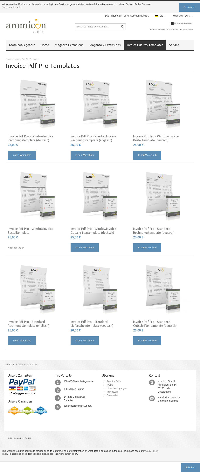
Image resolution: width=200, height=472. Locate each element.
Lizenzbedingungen (117, 388)
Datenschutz (8, 7)
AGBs (110, 384)
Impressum (112, 391)
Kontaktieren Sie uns (27, 364)
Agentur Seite (114, 381)
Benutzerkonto (156, 29)
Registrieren (186, 29)
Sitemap (9, 364)
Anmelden (172, 29)
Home (8, 59)
